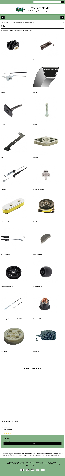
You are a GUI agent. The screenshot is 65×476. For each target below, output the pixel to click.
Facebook (29, 466)
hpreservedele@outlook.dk (31, 464)
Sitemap (58, 464)
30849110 (15, 464)
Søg (63, 1)
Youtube (36, 466)
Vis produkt (32, 443)
